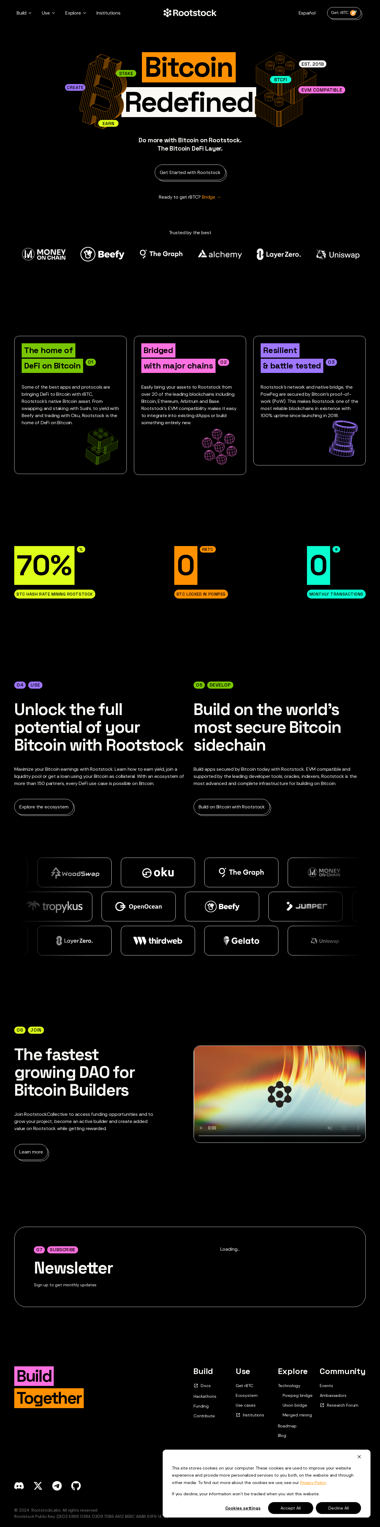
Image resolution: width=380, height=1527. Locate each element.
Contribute (204, 1416)
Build (203, 1371)
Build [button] (21, 13)
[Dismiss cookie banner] (359, 1456)
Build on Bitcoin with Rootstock (232, 807)
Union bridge (295, 1405)
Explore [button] (73, 13)
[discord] (19, 1486)
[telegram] (57, 1486)
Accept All (291, 1508)
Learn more (31, 1152)
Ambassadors (333, 1395)
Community (343, 1371)
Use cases (246, 1405)
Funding (201, 1406)
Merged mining (297, 1415)
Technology (289, 1385)
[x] (38, 1486)
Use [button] (46, 13)
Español (307, 13)
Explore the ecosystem (44, 807)
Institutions (108, 13)
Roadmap (287, 1426)
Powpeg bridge (298, 1395)
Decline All (338, 1508)
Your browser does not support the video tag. (279, 1094)
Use (243, 1371)
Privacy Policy (313, 1482)
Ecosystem (247, 1395)
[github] (76, 1486)
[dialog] (266, 1484)
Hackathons (205, 1396)
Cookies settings (243, 1508)
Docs (202, 1385)
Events (326, 1385)
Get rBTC (344, 13)
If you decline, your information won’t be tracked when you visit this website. (246, 1493)
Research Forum (339, 1405)
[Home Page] (190, 13)
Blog (282, 1435)
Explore (293, 1371)
